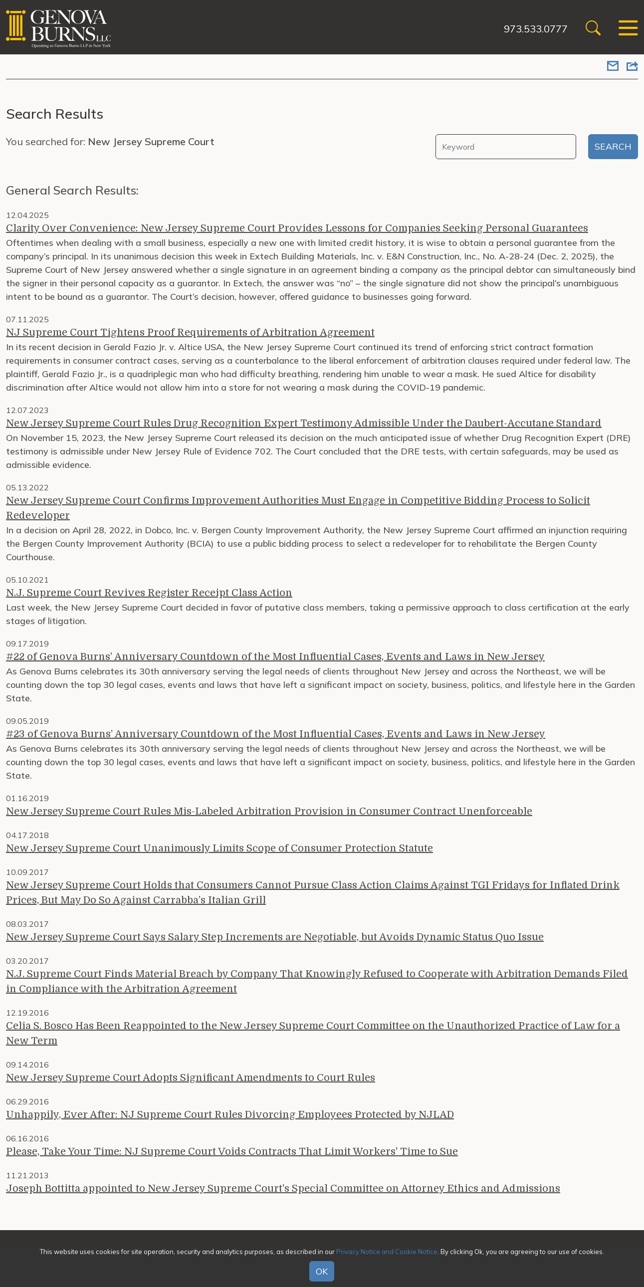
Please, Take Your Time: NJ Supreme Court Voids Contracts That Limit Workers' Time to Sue (232, 1151)
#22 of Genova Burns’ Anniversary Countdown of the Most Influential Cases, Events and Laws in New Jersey (275, 656)
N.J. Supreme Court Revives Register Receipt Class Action (149, 593)
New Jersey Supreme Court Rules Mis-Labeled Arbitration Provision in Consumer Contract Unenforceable (269, 811)
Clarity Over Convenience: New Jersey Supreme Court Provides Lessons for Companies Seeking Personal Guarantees (297, 228)
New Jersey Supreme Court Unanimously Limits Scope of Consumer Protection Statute (219, 848)
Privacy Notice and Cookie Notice (386, 1252)
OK (322, 1271)
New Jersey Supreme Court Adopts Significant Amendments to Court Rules (190, 1077)
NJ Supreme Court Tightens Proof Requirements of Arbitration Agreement (190, 332)
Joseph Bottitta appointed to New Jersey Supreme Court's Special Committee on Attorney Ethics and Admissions (283, 1188)
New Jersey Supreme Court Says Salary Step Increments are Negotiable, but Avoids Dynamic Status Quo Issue (275, 937)
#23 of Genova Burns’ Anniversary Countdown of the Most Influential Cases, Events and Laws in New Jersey (275, 734)
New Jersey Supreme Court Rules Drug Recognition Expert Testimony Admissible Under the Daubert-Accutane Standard (304, 423)
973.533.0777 (536, 28)
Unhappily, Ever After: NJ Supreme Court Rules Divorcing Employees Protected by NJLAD (230, 1114)
